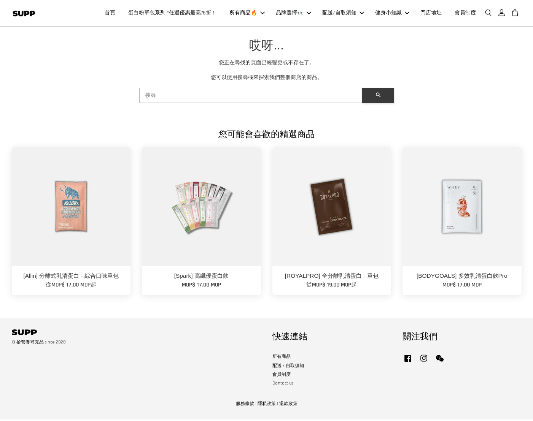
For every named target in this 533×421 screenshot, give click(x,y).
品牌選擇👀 (293, 13)
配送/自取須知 (343, 13)
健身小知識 (392, 13)
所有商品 (281, 358)
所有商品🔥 (247, 13)
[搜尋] (250, 97)
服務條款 (245, 405)
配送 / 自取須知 (288, 367)
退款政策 (288, 405)
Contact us (282, 385)
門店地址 (431, 13)
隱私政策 (267, 405)
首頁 (110, 13)
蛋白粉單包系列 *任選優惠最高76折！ (172, 13)
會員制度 (465, 13)
